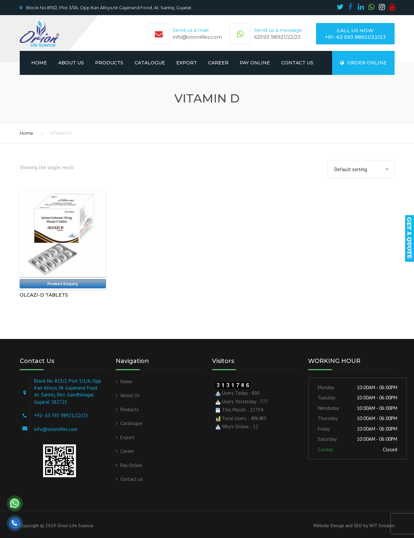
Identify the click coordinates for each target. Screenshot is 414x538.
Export (186, 63)
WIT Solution (381, 525)
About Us (71, 63)
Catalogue (149, 63)
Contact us (297, 63)
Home (39, 63)
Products (109, 63)
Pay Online (255, 63)
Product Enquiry (62, 283)
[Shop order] (361, 169)
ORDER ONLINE (363, 63)
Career (218, 63)
